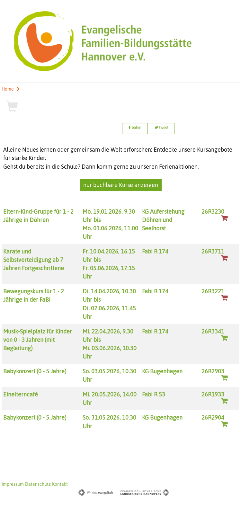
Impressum (13, 484)
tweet (161, 127)
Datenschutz (38, 484)
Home (8, 89)
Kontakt (60, 484)
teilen (135, 127)
